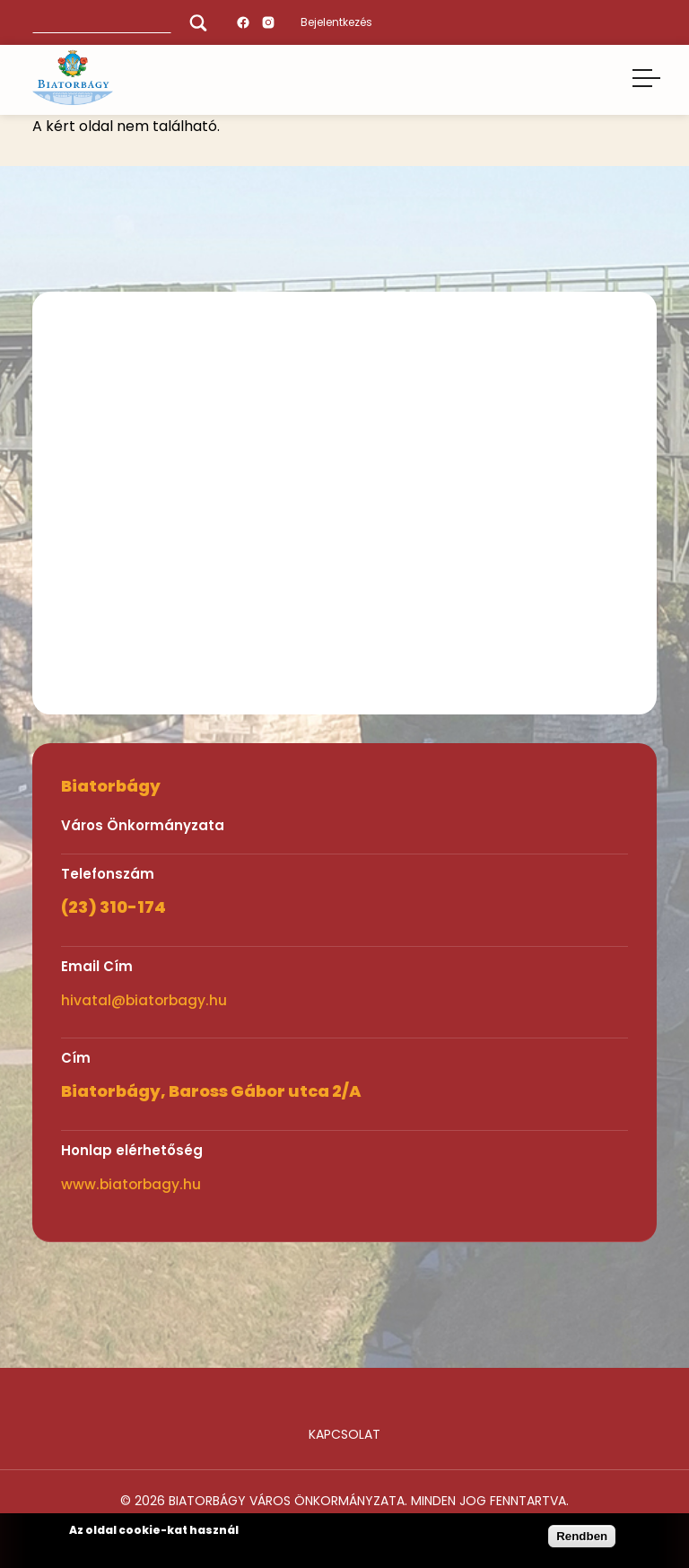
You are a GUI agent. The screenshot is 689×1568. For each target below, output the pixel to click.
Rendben (581, 1536)
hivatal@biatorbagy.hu (144, 1000)
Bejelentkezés (336, 22)
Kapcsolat (344, 1434)
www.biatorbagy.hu (131, 1184)
